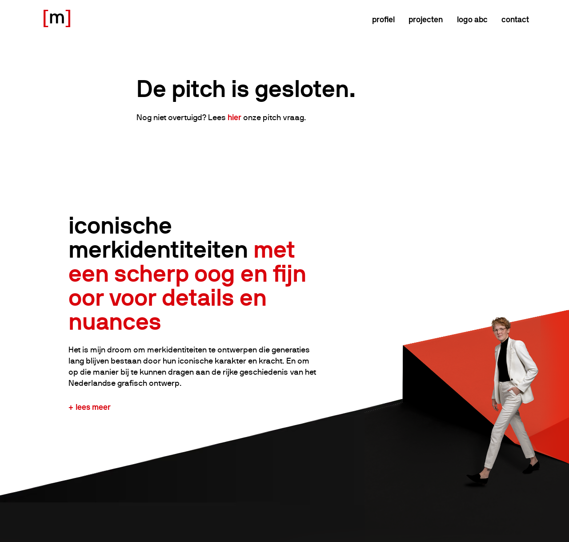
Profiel (383, 19)
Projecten (426, 19)
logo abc (472, 19)
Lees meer (93, 407)
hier (234, 117)
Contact (515, 19)
